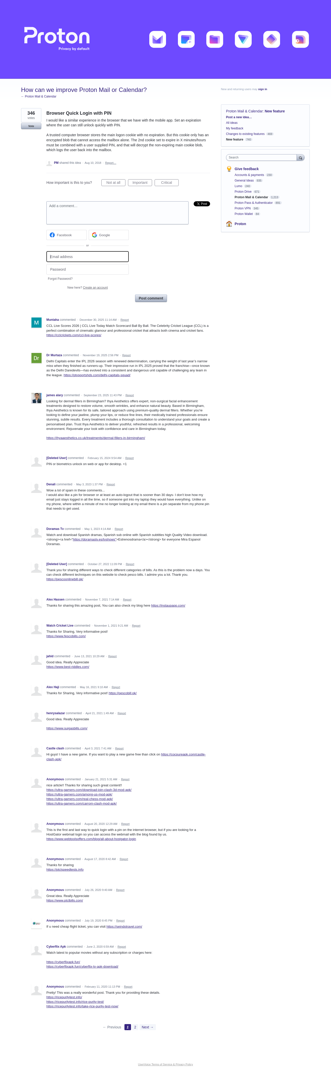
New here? (87, 287)
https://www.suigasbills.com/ (66, 728)
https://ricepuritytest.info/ (64, 997)
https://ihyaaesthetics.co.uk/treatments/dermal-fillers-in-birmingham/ (95, 438)
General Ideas (245, 180)
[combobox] (263, 157)
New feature (275, 111)
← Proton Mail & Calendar (38, 96)
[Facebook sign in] (66, 235)
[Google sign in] (109, 235)
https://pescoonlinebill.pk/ (64, 579)
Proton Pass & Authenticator (254, 203)
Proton (240, 224)
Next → (148, 1027)
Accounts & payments (250, 175)
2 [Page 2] (135, 1027)
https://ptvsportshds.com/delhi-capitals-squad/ (97, 375)
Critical (170, 183)
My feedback (234, 128)
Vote (31, 126)
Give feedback (247, 169)
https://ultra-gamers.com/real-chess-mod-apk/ (79, 799)
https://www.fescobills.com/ (66, 636)
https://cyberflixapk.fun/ (63, 962)
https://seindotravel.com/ (124, 926)
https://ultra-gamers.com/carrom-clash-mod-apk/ (81, 803)
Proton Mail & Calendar (244, 111)
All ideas (231, 123)
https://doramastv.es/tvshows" (94, 539)
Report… (110, 162)
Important (142, 183)
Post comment (151, 298)
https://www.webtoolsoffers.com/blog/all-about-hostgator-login (91, 839)
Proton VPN (243, 208)
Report (124, 319)
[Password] (87, 269)
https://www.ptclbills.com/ (64, 900)
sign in (262, 89)
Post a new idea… (239, 117)
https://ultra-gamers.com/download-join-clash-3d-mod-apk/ (89, 790)
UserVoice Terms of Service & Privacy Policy (165, 1064)
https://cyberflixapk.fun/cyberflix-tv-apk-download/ (82, 966)
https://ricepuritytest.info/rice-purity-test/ (75, 1002)
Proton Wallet (244, 214)
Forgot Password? (60, 279)
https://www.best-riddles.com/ (67, 667)
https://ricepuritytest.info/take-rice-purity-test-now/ (82, 1006)
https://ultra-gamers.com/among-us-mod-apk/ (79, 794)
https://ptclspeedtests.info (65, 869)
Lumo (239, 186)
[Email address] (87, 256)
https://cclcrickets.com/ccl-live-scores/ (73, 335)
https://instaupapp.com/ (168, 605)
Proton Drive (243, 191)
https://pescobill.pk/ (123, 693)
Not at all (115, 183)
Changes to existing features (245, 134)
